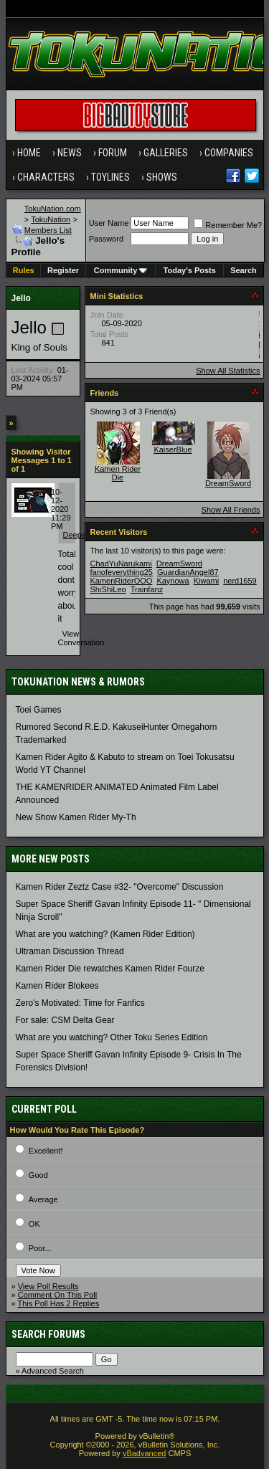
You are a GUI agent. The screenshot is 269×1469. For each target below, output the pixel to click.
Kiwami (206, 580)
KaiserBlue (173, 449)
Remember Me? (228, 225)
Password (106, 238)
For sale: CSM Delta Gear (65, 1020)
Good (38, 1175)
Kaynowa (172, 580)
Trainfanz (147, 589)
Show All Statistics (228, 370)
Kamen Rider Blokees (57, 986)
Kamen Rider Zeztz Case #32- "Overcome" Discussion (120, 887)
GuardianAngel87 (188, 572)
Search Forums (48, 1334)
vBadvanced (144, 1453)
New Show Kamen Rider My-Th (76, 817)
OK (34, 1224)
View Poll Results (48, 1286)
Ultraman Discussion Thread (70, 951)
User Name (109, 223)
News (69, 152)
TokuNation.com (52, 208)
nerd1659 (240, 580)
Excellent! (46, 1150)
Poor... (40, 1248)
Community (121, 270)
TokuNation (50, 219)
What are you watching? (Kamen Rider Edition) (105, 934)
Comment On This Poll (57, 1294)
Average (43, 1199)
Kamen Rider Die (118, 473)
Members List (48, 230)
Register (63, 270)
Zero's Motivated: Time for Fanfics (80, 1003)
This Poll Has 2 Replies (58, 1303)
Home (29, 152)
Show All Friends (231, 509)
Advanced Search (53, 1370)
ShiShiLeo (108, 589)
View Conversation (81, 638)
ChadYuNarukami (121, 563)
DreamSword (228, 483)
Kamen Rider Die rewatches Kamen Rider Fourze (110, 969)
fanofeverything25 (121, 572)
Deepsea (79, 535)
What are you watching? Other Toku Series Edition (112, 1037)
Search (243, 270)
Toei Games (39, 710)
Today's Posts (190, 270)
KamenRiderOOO (121, 580)
